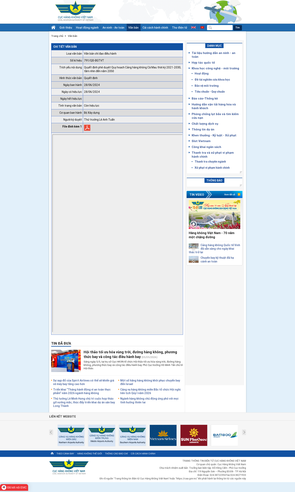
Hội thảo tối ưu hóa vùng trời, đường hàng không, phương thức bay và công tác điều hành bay (130, 354)
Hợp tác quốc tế (203, 62)
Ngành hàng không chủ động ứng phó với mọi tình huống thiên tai (149, 400)
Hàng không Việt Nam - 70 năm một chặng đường (211, 235)
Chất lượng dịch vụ (205, 124)
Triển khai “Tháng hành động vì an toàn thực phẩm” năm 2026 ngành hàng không (82, 391)
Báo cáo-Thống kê (205, 98)
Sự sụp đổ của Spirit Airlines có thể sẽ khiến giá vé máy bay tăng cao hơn (83, 382)
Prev (51, 432)
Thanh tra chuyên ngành (210, 161)
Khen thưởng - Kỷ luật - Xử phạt (214, 135)
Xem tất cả (229, 194)
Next (244, 432)
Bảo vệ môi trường (207, 85)
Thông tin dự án (203, 129)
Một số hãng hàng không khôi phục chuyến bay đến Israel (150, 382)
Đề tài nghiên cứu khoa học (212, 79)
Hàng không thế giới (89, 453)
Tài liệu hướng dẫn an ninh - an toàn (213, 55)
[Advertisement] (214, 324)
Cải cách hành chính (155, 27)
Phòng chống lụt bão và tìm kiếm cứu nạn (215, 116)
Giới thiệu (65, 27)
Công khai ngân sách (206, 147)
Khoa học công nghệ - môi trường (215, 68)
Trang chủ (57, 36)
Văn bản (133, 27)
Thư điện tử (179, 27)
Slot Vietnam (201, 141)
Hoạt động (202, 73)
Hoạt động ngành (87, 27)
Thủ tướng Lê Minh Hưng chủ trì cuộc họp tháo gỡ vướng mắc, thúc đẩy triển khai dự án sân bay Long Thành (84, 402)
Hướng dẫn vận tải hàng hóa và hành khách (214, 106)
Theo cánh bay (65, 453)
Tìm (238, 27)
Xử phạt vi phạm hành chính (212, 167)
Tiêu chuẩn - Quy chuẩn (210, 91)
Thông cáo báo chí (116, 453)
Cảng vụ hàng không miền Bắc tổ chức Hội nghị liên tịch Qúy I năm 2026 (150, 391)
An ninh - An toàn (113, 27)
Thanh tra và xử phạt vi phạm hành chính (213, 154)
